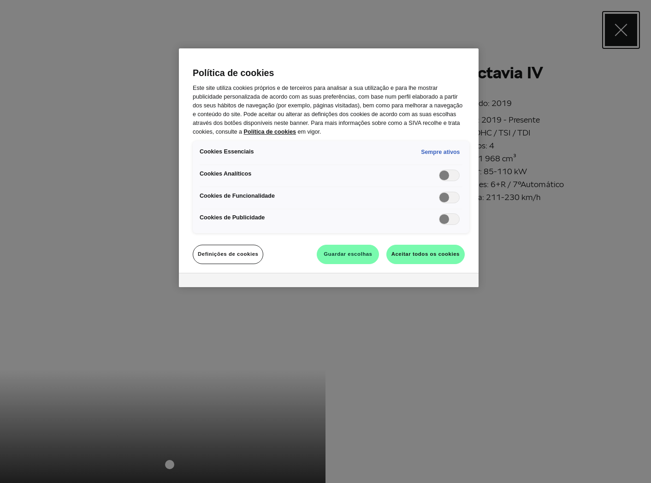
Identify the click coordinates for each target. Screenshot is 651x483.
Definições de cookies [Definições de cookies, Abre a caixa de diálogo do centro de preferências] (228, 254)
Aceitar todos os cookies (425, 254)
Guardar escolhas (348, 254)
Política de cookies (270, 132)
